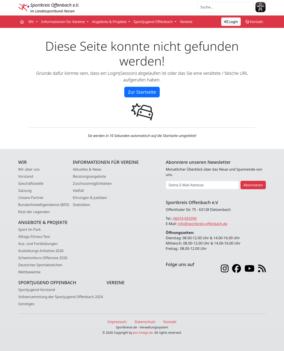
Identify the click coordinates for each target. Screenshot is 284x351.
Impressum (117, 321)
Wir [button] (31, 21)
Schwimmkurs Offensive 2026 (42, 257)
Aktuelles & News (87, 169)
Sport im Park (29, 229)
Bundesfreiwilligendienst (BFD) (43, 204)
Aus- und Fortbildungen (38, 243)
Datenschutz (145, 321)
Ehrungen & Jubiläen (90, 197)
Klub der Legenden (34, 211)
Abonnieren (253, 185)
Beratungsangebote (89, 176)
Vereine (186, 21)
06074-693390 (185, 218)
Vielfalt (78, 190)
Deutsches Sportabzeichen (40, 264)
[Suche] (225, 7)
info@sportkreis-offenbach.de (202, 223)
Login (231, 21)
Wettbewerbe (29, 272)
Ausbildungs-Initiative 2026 (40, 250)
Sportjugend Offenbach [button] (154, 21)
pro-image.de (143, 332)
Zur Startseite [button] (142, 92)
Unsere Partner (30, 197)
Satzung (25, 190)
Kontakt (254, 21)
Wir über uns (29, 169)
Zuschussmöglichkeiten (92, 183)
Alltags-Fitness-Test (34, 236)
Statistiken (81, 204)
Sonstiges (26, 303)
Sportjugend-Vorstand (36, 289)
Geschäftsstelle (30, 183)
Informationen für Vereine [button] (63, 21)
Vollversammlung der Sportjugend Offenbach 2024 (60, 296)
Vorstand (25, 176)
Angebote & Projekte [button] (110, 21)
